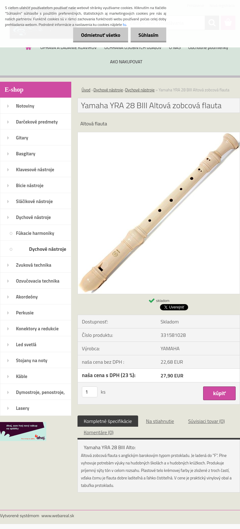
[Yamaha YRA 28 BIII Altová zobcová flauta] (159, 134)
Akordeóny (27, 296)
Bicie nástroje (29, 185)
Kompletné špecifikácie (108, 421)
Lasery (22, 408)
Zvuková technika (33, 265)
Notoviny (25, 105)
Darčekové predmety (37, 121)
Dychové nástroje (33, 217)
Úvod (86, 90)
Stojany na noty (32, 360)
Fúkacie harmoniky (35, 233)
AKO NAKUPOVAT (126, 61)
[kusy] (90, 391)
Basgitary (25, 153)
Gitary (22, 137)
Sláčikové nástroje (34, 201)
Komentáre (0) (98, 432)
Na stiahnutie (160, 421)
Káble (21, 376)
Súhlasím (148, 35)
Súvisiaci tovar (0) (206, 421)
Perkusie (25, 312)
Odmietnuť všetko (100, 35)
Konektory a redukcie (37, 328)
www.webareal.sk (58, 515)
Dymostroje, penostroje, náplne (40, 394)
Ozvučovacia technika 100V (37, 283)
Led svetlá (26, 344)
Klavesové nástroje (35, 169)
